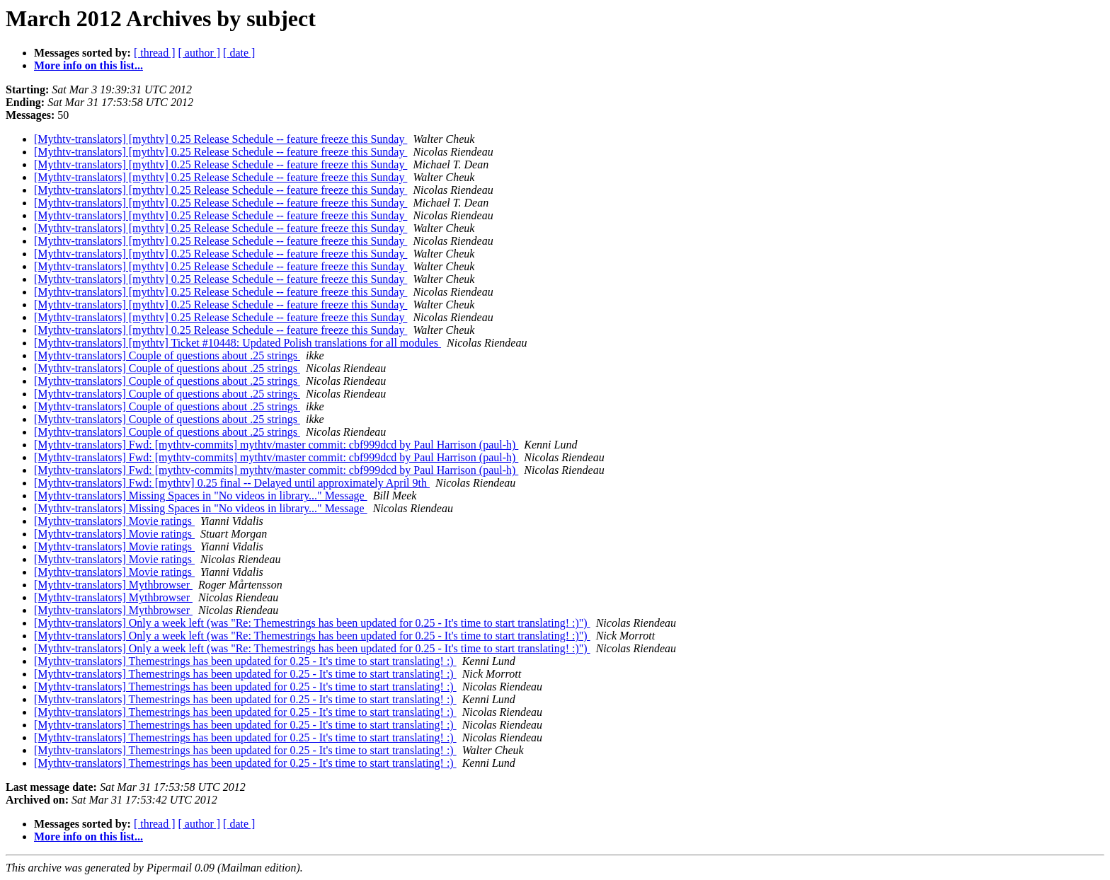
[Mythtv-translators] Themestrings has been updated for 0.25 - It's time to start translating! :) (245, 661)
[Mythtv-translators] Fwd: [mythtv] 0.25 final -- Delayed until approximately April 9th (232, 483)
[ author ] (199, 53)
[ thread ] (155, 53)
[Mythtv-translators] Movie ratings (114, 521)
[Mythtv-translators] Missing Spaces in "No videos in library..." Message (200, 496)
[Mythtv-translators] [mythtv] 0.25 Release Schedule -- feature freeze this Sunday (220, 139)
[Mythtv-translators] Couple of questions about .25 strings (167, 355)
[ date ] (239, 53)
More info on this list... (88, 65)
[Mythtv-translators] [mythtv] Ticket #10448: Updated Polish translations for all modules (237, 343)
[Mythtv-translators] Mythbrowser (113, 585)
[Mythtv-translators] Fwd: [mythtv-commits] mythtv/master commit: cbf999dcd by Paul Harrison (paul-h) (276, 445)
